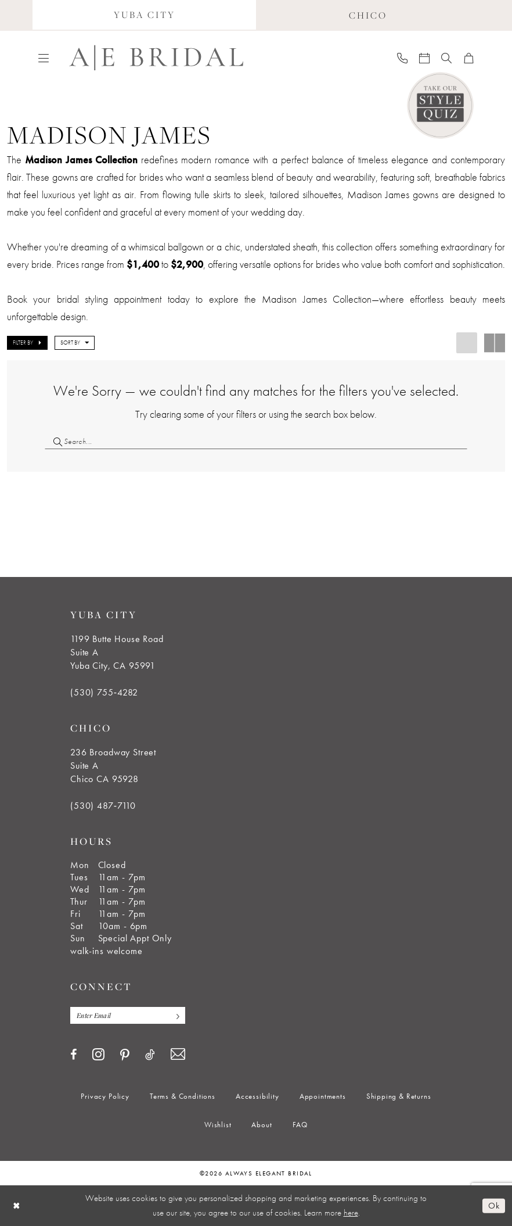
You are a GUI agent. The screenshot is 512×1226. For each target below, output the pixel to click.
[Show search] (446, 57)
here (351, 1212)
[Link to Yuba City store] (144, 15)
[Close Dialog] (17, 1205)
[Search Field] (256, 441)
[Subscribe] (174, 1015)
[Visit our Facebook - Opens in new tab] (73, 1054)
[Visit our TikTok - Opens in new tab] (150, 1054)
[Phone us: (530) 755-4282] (402, 57)
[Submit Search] (54, 441)
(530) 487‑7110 (103, 806)
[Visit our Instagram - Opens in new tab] (98, 1054)
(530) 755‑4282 (104, 692)
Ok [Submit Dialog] (493, 1205)
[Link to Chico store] (367, 15)
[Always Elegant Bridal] (156, 57)
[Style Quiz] (440, 105)
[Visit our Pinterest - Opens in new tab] (124, 1055)
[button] (44, 57)
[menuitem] (144, 15)
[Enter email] (127, 1015)
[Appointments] (424, 57)
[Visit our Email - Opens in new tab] (178, 1054)
